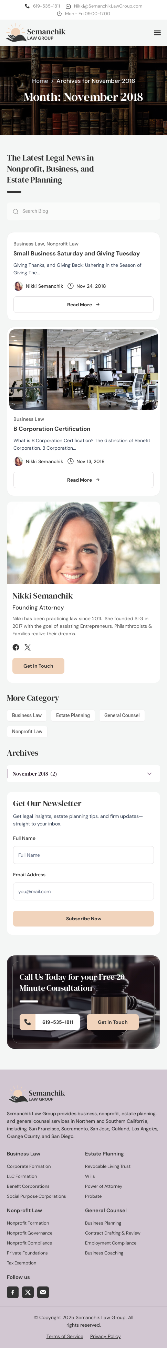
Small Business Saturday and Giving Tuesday (76, 253)
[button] (157, 32)
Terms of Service (64, 1336)
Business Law (27, 715)
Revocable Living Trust (108, 1166)
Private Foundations (27, 1253)
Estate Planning (73, 715)
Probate (93, 1196)
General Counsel (122, 715)
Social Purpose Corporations (36, 1196)
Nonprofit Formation (28, 1223)
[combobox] (89, 211)
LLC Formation (22, 1176)
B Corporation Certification (51, 428)
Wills (90, 1176)
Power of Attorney (103, 1186)
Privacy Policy (105, 1336)
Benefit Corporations (28, 1186)
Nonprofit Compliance (29, 1243)
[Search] (13, 211)
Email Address (29, 875)
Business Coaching (104, 1253)
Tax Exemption (21, 1263)
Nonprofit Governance (29, 1233)
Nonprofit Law (27, 731)
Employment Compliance (110, 1243)
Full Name (24, 838)
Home (40, 81)
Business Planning (103, 1223)
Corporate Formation (29, 1166)
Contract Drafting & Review (112, 1233)
